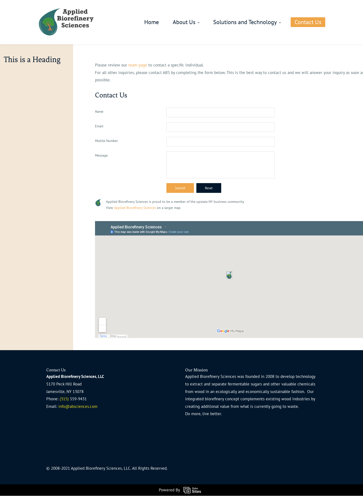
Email (99, 126)
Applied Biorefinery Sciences (135, 208)
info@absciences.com (77, 406)
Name (99, 112)
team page (137, 65)
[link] (98, 202)
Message (101, 155)
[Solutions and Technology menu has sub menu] (238, 22)
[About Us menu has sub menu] (177, 22)
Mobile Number (106, 141)
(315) (65, 399)
